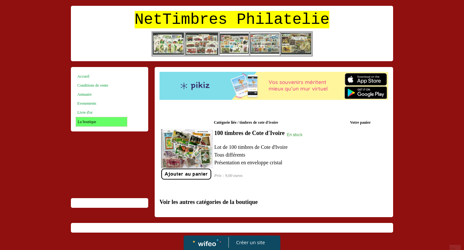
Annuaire (84, 94)
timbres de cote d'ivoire (258, 122)
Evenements (86, 103)
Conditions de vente (92, 85)
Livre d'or (84, 112)
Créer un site (250, 242)
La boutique (87, 122)
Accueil (83, 76)
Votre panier (360, 122)
